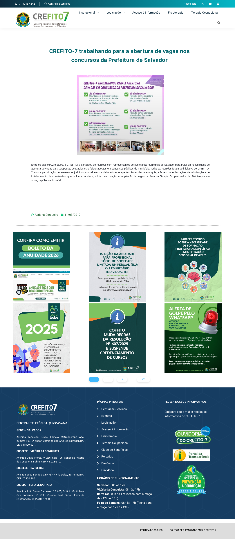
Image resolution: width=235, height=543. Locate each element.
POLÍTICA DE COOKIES (151, 530)
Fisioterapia (175, 12)
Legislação (115, 12)
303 (143, 379)
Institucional (89, 12)
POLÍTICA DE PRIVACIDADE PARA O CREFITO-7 (193, 530)
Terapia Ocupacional (204, 12)
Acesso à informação (146, 12)
